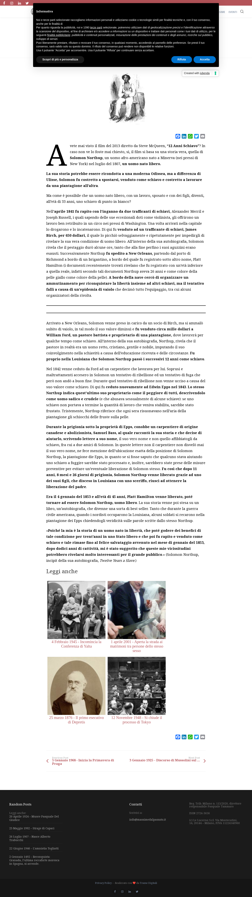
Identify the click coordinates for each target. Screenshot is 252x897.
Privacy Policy (103, 883)
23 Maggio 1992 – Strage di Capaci (31, 828)
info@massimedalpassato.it (147, 819)
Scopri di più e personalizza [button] (60, 59)
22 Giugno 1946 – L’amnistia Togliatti (34, 848)
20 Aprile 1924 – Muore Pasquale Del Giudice (34, 818)
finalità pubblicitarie (58, 35)
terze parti (96, 27)
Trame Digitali (148, 883)
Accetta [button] (205, 59)
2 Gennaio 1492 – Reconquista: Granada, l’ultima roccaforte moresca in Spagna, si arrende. (34, 860)
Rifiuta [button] (181, 59)
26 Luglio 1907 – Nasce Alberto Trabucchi (29, 838)
